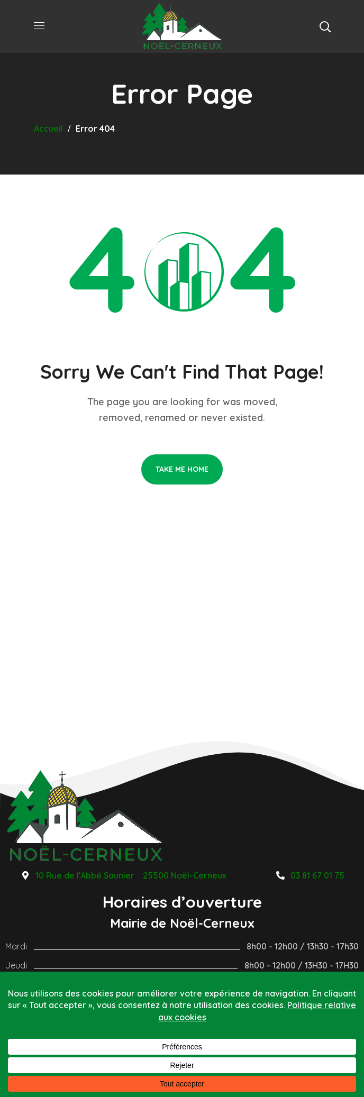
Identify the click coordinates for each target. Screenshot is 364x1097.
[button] (325, 26)
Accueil (48, 128)
